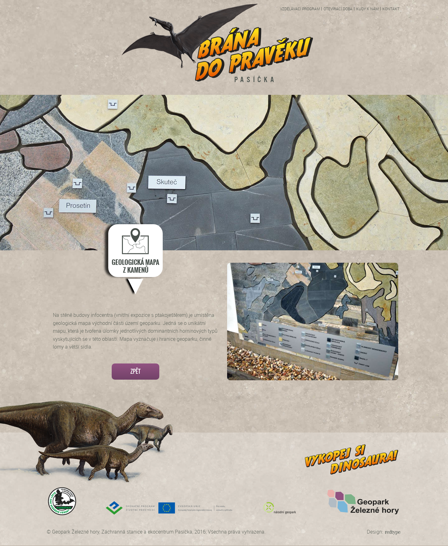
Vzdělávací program (300, 8)
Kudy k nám (367, 8)
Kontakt (390, 8)
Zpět (135, 371)
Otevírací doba (338, 8)
